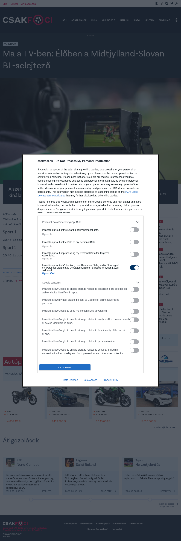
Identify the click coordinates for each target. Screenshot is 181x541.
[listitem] (90, 222)
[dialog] (90, 270)
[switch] (134, 229)
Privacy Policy (110, 380)
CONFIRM (65, 367)
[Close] (151, 161)
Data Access (90, 380)
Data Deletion (70, 380)
